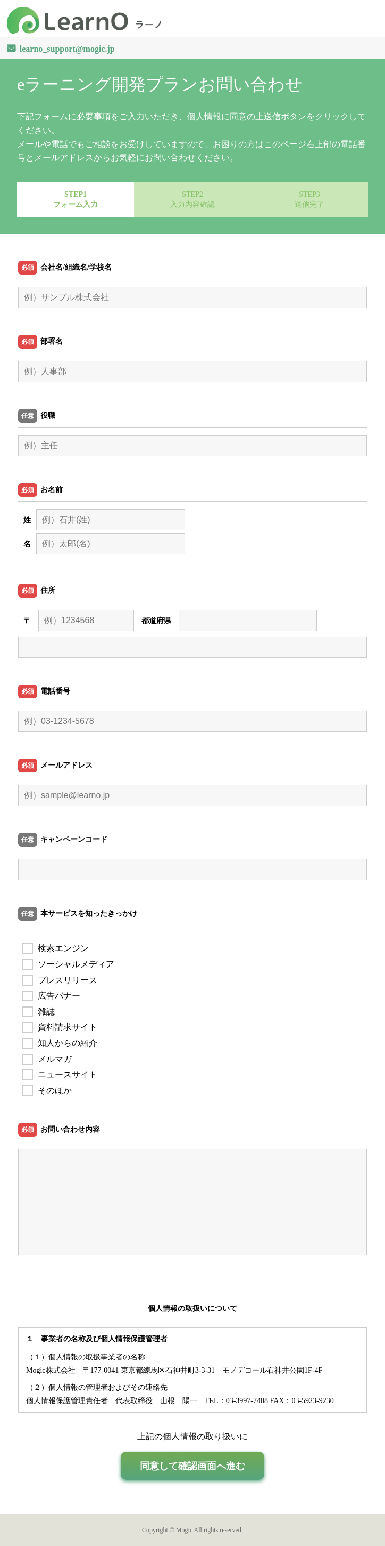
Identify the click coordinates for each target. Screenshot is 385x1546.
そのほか (47, 1090)
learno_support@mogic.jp (67, 48)
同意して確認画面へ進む (192, 1466)
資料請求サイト (59, 1027)
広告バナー (51, 995)
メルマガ (47, 1059)
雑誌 (38, 1011)
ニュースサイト (59, 1074)
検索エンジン (55, 948)
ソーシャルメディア (68, 964)
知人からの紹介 (59, 1043)
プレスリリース (59, 980)
